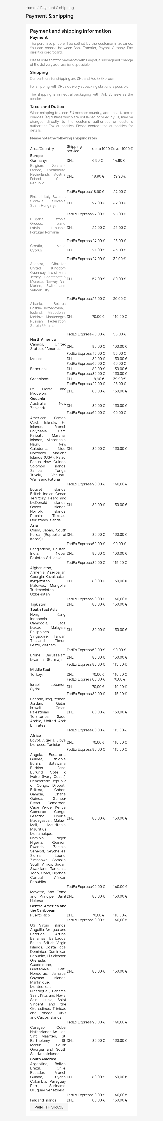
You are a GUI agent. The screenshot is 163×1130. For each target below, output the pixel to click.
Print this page (49, 1107)
